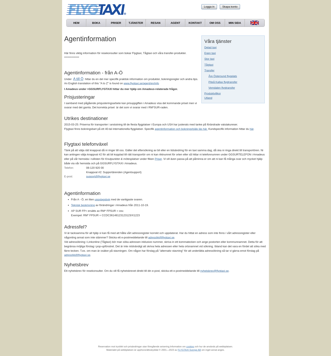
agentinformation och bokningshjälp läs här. (181, 128)
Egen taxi (210, 53)
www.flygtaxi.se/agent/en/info (141, 83)
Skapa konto (229, 6)
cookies (190, 346)
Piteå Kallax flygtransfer (223, 82)
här (252, 128)
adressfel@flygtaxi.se (161, 237)
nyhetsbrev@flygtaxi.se (214, 270)
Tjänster (136, 22)
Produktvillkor (212, 93)
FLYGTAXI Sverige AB (189, 350)
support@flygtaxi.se (98, 176)
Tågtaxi (208, 64)
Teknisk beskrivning (83, 205)
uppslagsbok (102, 199)
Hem (76, 22)
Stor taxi (209, 58)
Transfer (209, 70)
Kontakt (195, 22)
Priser (116, 22)
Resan (155, 22)
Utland (208, 97)
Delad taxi (210, 47)
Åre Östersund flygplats (223, 76)
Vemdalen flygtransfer (222, 87)
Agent (175, 22)
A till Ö (78, 79)
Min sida (235, 22)
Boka (96, 22)
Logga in (209, 6)
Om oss (214, 22)
